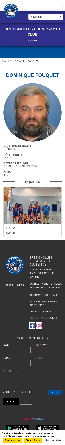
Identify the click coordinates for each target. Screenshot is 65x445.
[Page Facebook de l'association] (32, 325)
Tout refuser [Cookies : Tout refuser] (33, 440)
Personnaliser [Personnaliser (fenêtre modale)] (53, 440)
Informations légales (44, 295)
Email (8, 358)
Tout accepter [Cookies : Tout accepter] (13, 440)
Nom (7, 345)
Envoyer (55, 392)
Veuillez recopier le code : (17, 394)
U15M (10, 228)
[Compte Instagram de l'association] (39, 325)
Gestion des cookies (43, 317)
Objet (40, 358)
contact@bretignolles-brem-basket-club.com (46, 285)
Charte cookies (40, 311)
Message (10, 371)
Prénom (41, 345)
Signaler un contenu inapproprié (43, 303)
